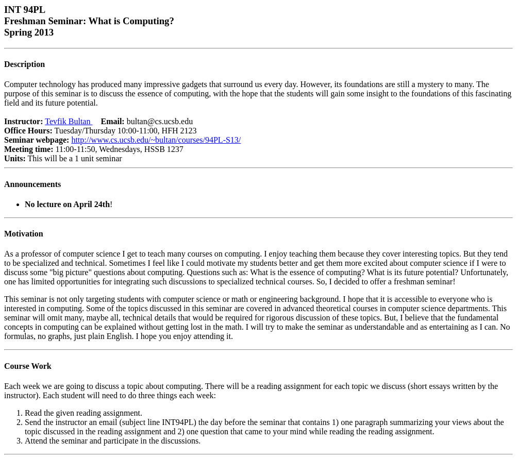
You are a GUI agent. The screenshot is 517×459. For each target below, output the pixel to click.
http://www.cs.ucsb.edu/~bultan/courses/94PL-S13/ (156, 139)
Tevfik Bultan (68, 121)
